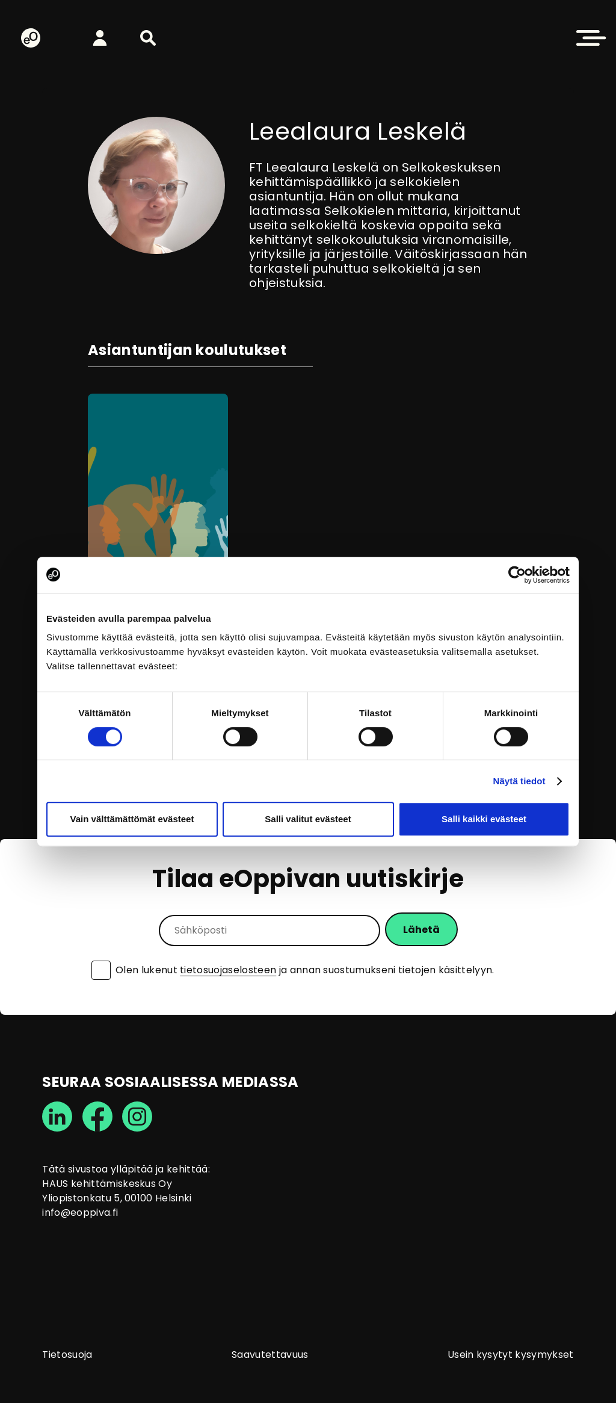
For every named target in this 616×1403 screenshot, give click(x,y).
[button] (148, 38)
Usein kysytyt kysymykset (511, 1354)
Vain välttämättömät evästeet (132, 819)
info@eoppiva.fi (80, 1212)
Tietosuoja (67, 1354)
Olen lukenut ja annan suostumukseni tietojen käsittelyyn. (305, 970)
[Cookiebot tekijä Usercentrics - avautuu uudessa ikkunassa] (517, 575)
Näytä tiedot (519, 781)
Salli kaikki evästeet (484, 819)
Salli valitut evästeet (308, 819)
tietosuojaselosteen (228, 970)
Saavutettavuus (270, 1354)
